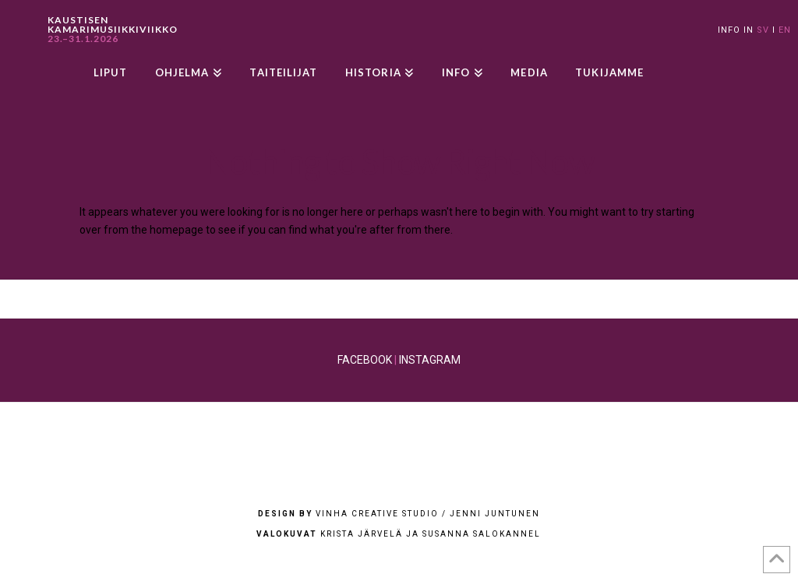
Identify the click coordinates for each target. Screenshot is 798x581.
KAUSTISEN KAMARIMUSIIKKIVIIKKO (112, 30)
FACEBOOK (364, 360)
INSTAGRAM (430, 360)
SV (763, 30)
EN (785, 30)
